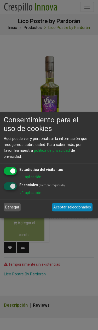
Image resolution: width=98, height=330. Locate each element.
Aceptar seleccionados (72, 207)
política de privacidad (52, 150)
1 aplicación (30, 177)
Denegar (12, 207)
